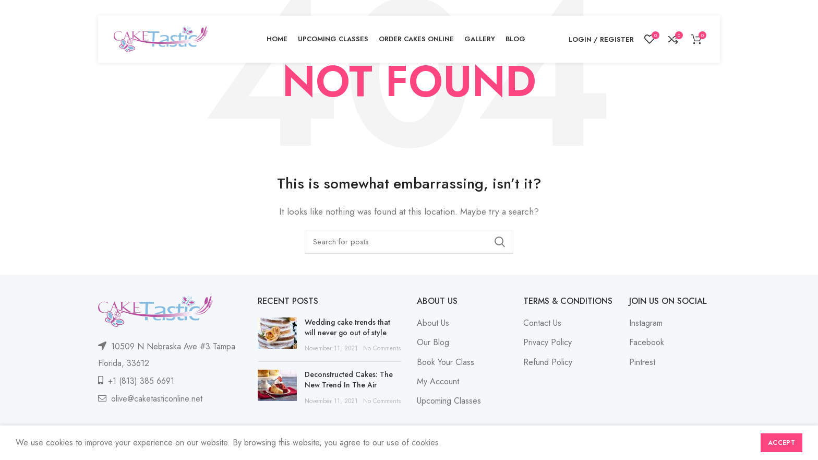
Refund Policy (547, 362)
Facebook (646, 342)
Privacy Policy (547, 342)
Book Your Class (445, 362)
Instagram (646, 323)
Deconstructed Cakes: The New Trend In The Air (349, 379)
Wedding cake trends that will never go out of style (347, 327)
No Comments (382, 348)
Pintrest (642, 362)
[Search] (409, 242)
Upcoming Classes (449, 401)
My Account (438, 381)
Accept (781, 442)
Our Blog (433, 342)
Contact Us (542, 323)
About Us (433, 323)
